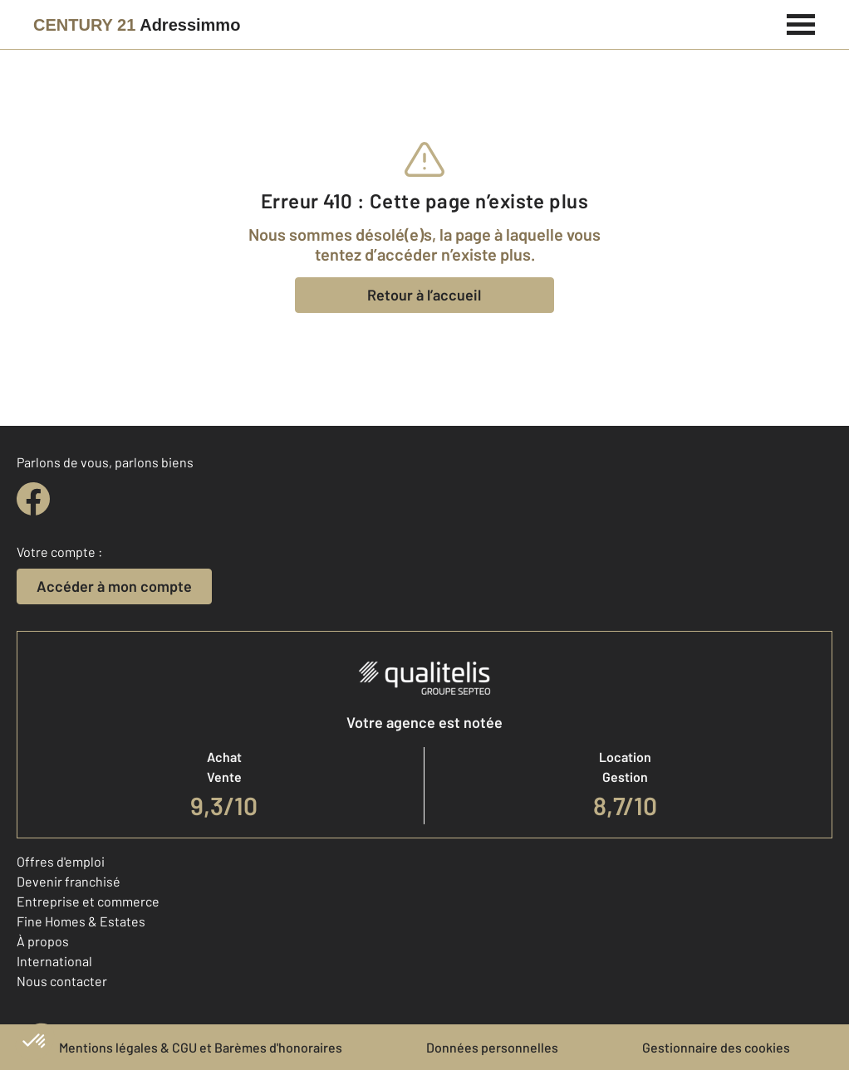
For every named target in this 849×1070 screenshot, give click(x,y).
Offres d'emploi (61, 861)
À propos (43, 941)
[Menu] (801, 22)
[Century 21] (136, 25)
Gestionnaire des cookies (716, 1047)
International (54, 961)
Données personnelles (492, 1047)
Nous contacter (62, 981)
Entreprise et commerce (88, 901)
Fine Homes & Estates (81, 921)
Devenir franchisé (68, 881)
